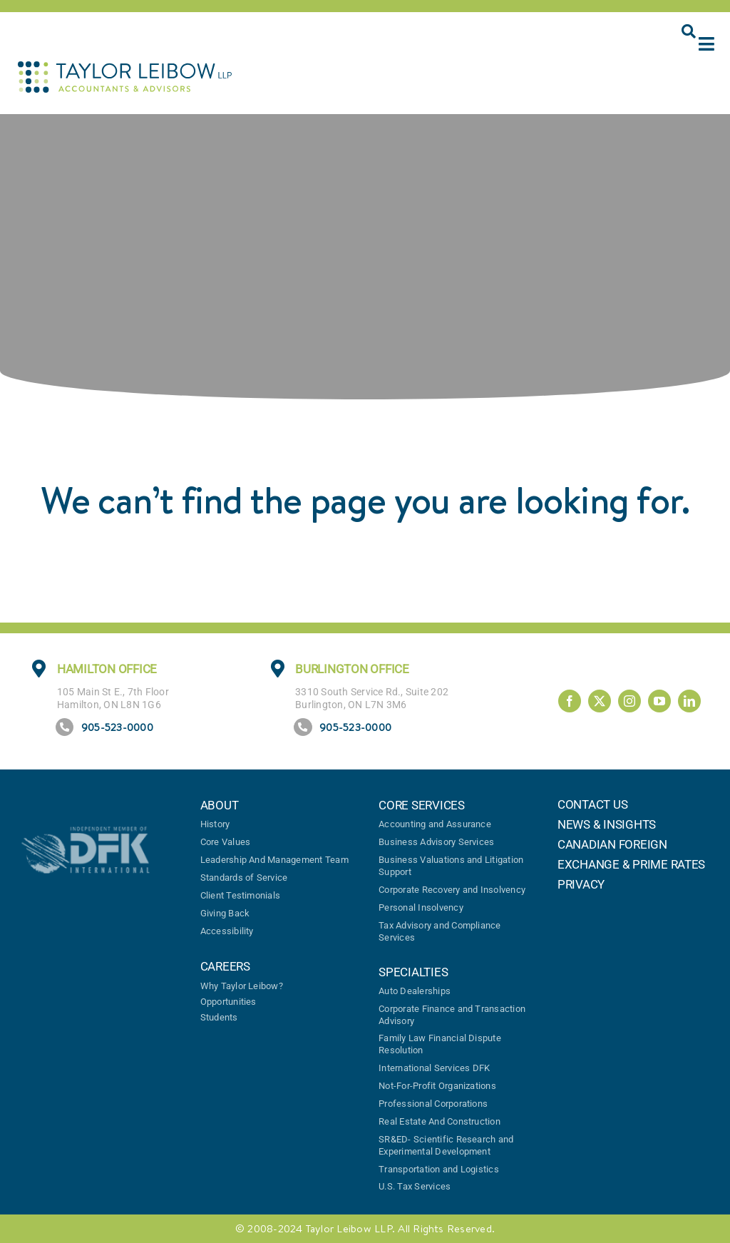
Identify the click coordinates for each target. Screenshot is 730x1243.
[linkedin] (689, 701)
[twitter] (599, 701)
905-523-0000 (117, 727)
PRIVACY (581, 884)
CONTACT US (592, 804)
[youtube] (659, 701)
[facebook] (569, 701)
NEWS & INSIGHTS (606, 824)
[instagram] (629, 701)
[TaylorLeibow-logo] (125, 67)
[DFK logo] (85, 832)
